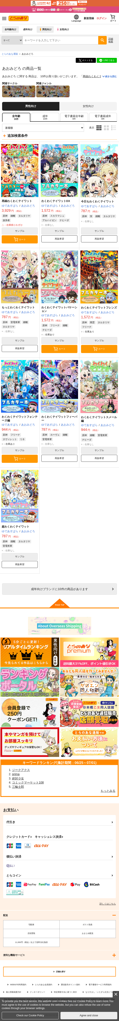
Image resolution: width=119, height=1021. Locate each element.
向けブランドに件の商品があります (59, 590)
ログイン (98, 18)
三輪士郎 (18, 788)
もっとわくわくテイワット (18, 308)
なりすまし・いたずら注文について (100, 993)
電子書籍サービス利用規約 (100, 986)
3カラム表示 (99, 129)
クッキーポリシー (37, 993)
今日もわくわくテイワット (97, 202)
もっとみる (108, 792)
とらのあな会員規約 (43, 986)
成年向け (28, 30)
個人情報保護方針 (13, 993)
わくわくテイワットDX (55, 202)
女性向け (64, 30)
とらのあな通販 (10, 55)
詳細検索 (110, 41)
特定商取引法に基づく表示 (65, 993)
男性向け (46, 30)
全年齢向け (10, 30)
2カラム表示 (106, 129)
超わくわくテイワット (15, 527)
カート (20, 241)
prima (16, 775)
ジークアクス (21, 771)
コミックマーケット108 (28, 783)
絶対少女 (18, 779)
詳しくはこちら (107, 905)
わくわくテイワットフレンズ (99, 308)
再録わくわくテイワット (98, 77)
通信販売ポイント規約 (70, 986)
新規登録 (83, 18)
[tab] (45, 118)
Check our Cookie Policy (30, 1015)
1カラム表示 (113, 129)
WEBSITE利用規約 (18, 986)
